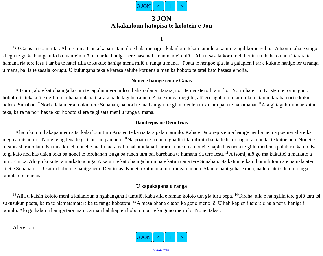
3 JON (144, 6)
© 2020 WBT (161, 249)
